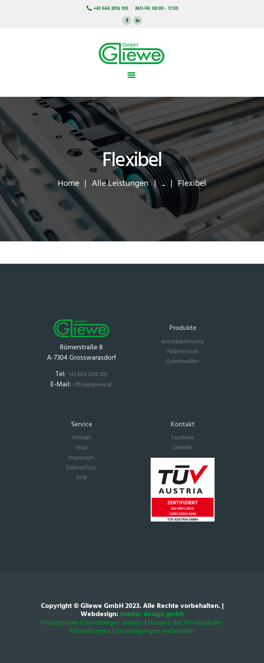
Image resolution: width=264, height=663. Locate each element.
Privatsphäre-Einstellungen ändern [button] (91, 623)
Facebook (182, 437)
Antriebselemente (182, 341)
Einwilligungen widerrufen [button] (155, 631)
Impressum (81, 458)
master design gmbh (152, 614)
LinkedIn (183, 447)
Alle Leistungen (120, 183)
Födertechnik (182, 351)
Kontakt (81, 437)
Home (68, 183)
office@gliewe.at (92, 384)
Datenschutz (81, 467)
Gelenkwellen (182, 361)
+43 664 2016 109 (87, 374)
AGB (81, 477)
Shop (81, 447)
